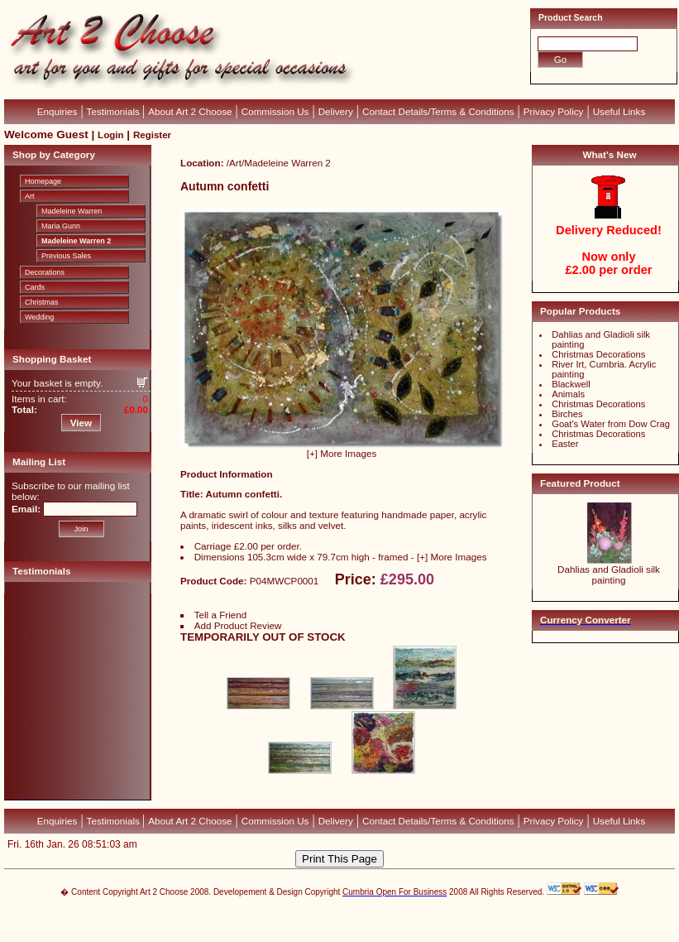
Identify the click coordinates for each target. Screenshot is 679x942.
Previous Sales (66, 256)
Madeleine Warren (71, 211)
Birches (567, 414)
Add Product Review (238, 625)
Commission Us (275, 111)
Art (30, 196)
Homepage (43, 181)
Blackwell (571, 384)
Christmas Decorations (598, 354)
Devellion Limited (314, 923)
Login (110, 135)
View (81, 422)
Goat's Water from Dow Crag (611, 424)
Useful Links (619, 111)
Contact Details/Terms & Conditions (438, 111)
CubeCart (357, 915)
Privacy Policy (554, 111)
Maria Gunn (60, 226)
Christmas (42, 302)
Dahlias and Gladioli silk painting (608, 574)
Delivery (335, 111)
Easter (565, 444)
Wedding (39, 317)
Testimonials (114, 111)
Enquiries (57, 111)
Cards (35, 287)
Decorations (45, 272)
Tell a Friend (220, 614)
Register (152, 135)
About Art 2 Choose (190, 111)
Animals (568, 394)
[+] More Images (342, 453)
